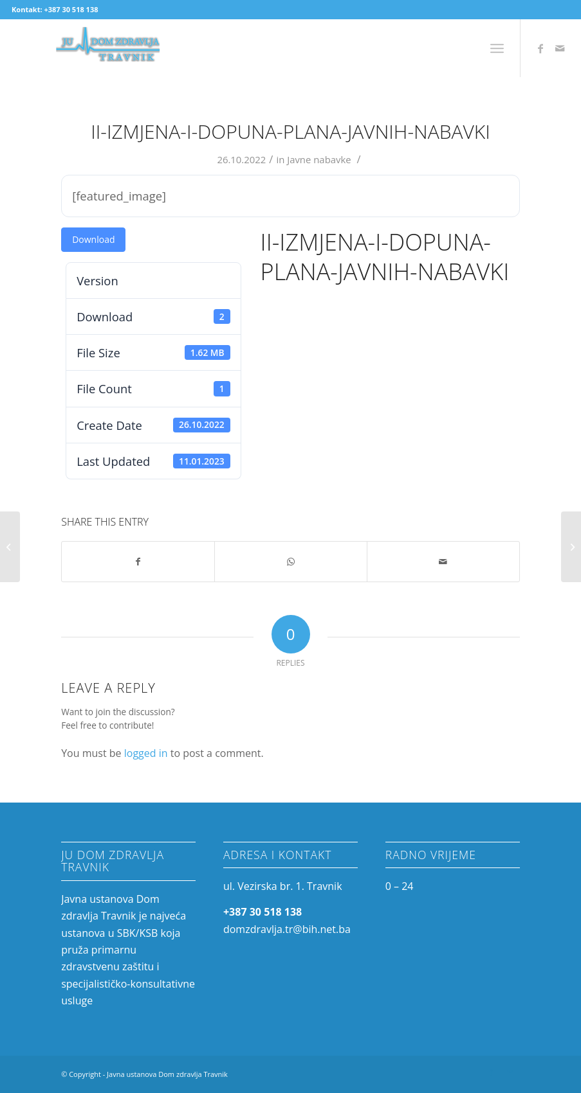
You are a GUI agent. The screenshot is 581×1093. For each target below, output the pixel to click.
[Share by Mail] (443, 562)
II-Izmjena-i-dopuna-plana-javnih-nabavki (290, 131)
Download (93, 239)
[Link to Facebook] (540, 48)
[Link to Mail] (559, 48)
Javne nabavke (319, 159)
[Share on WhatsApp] (291, 562)
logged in (146, 753)
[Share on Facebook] (138, 562)
